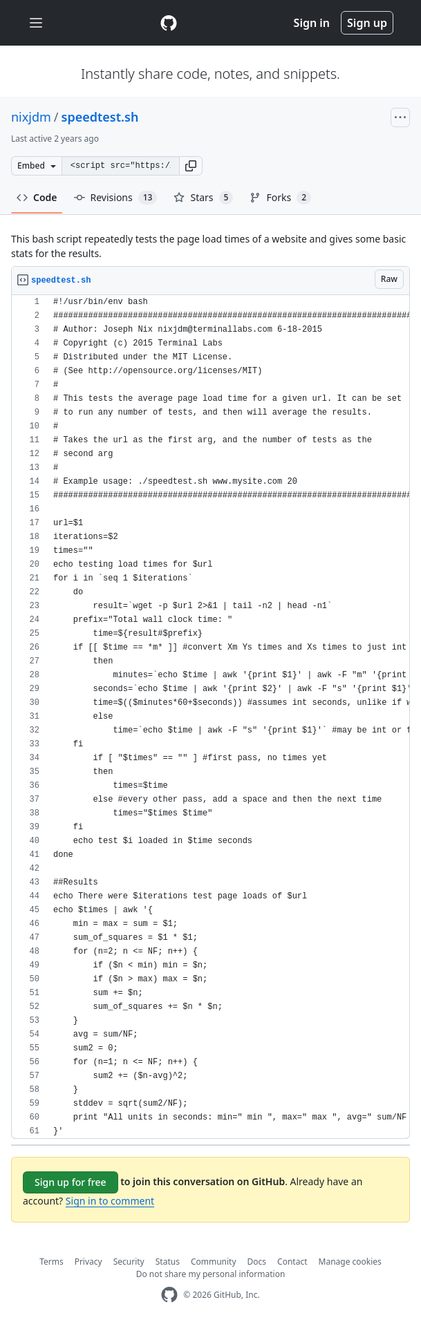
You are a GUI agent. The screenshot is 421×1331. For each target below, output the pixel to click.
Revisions (116, 198)
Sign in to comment (110, 1200)
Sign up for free (70, 1182)
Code (37, 197)
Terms (51, 1261)
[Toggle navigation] (36, 23)
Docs (257, 1261)
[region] (210, 717)
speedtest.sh (100, 116)
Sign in (312, 22)
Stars (203, 198)
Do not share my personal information (211, 1274)
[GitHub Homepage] (169, 1294)
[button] (191, 166)
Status (168, 1261)
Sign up (367, 22)
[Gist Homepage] (168, 23)
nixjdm (31, 116)
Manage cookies (350, 1261)
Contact (292, 1261)
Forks (280, 198)
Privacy (88, 1261)
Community (213, 1261)
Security (128, 1261)
